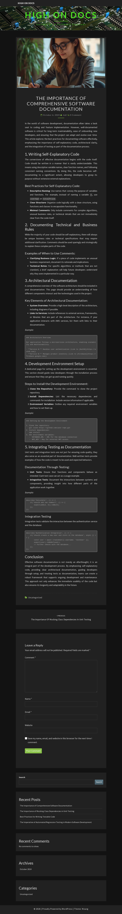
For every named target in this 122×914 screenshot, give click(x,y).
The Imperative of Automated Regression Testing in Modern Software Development (56, 822)
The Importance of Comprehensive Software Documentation (46, 805)
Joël (65, 115)
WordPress (67, 909)
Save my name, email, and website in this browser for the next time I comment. (60, 740)
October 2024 (25, 869)
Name (28, 698)
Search (22, 777)
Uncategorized (35, 597)
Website (28, 725)
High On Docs (26, 3)
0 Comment (76, 115)
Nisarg (85, 909)
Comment (30, 657)
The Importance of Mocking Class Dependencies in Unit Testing (47, 811)
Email (28, 712)
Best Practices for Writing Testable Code (37, 816)
